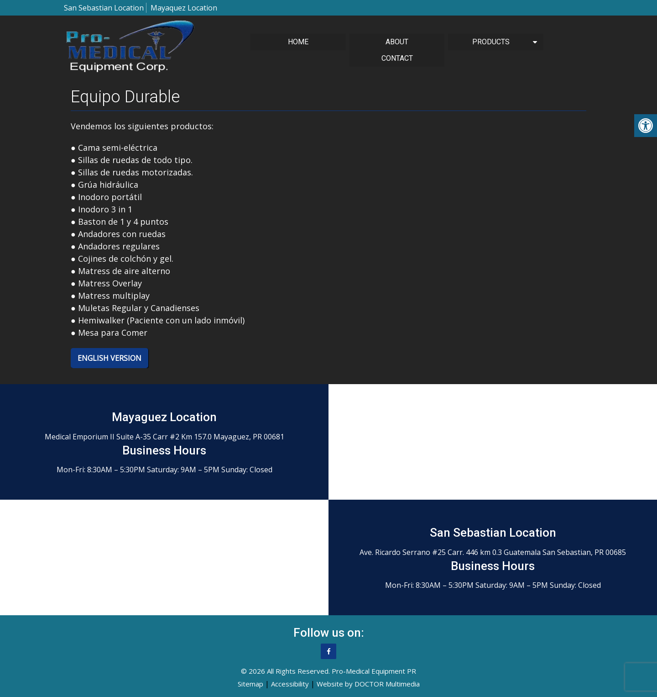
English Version (109, 358)
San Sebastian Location (104, 8)
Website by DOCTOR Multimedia (368, 683)
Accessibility (290, 683)
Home (298, 41)
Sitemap (250, 683)
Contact (397, 58)
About (397, 41)
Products (491, 41)
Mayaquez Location (184, 8)
